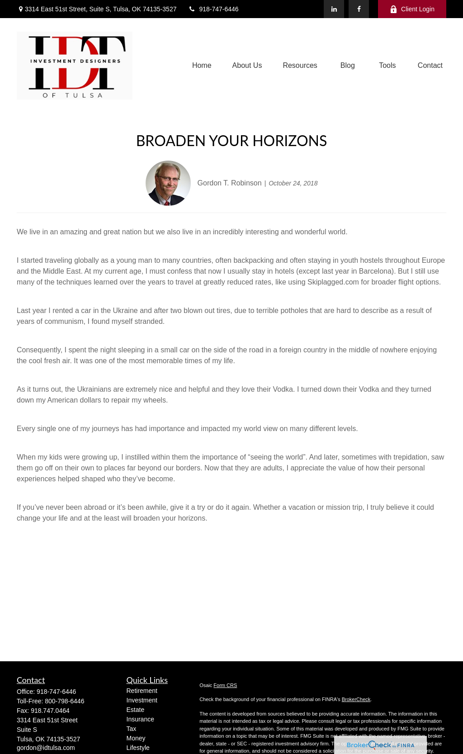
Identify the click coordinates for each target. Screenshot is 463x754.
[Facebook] (359, 9)
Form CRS (225, 685)
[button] (202, 66)
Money (136, 738)
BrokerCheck (356, 699)
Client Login (412, 9)
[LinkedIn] (334, 9)
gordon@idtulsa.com (46, 747)
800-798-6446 (64, 701)
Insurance (140, 719)
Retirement (142, 690)
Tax (132, 728)
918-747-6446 (213, 9)
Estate (136, 709)
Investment (142, 700)
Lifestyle (138, 747)
